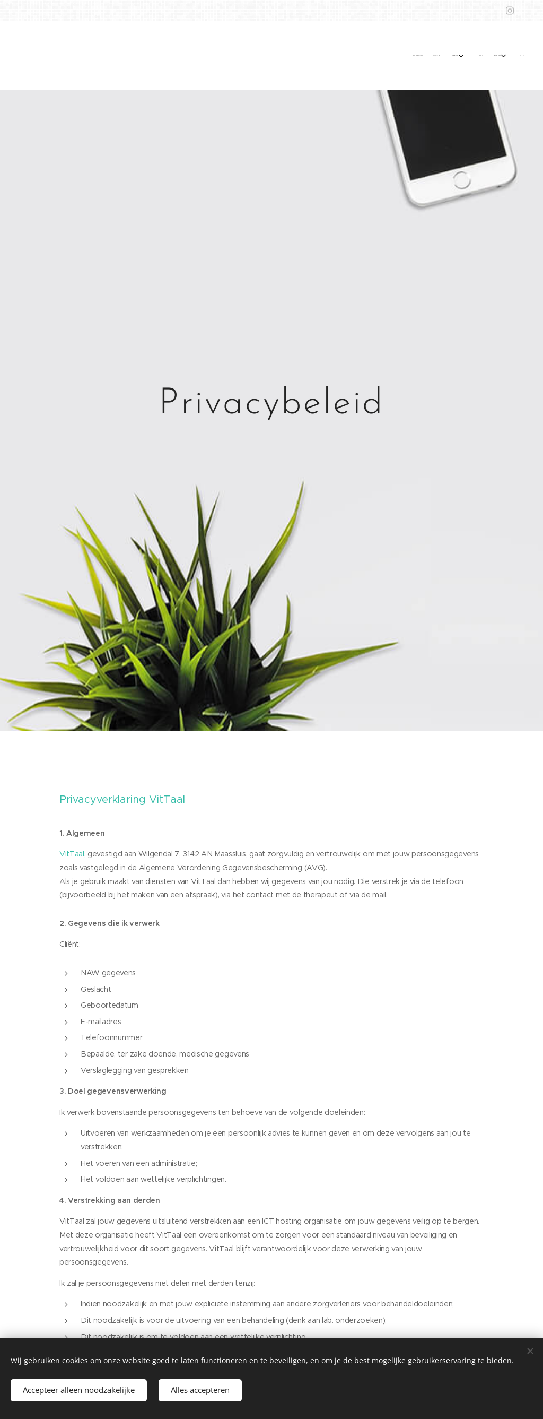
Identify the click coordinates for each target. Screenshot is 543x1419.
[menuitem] (457, 55)
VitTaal (71, 853)
